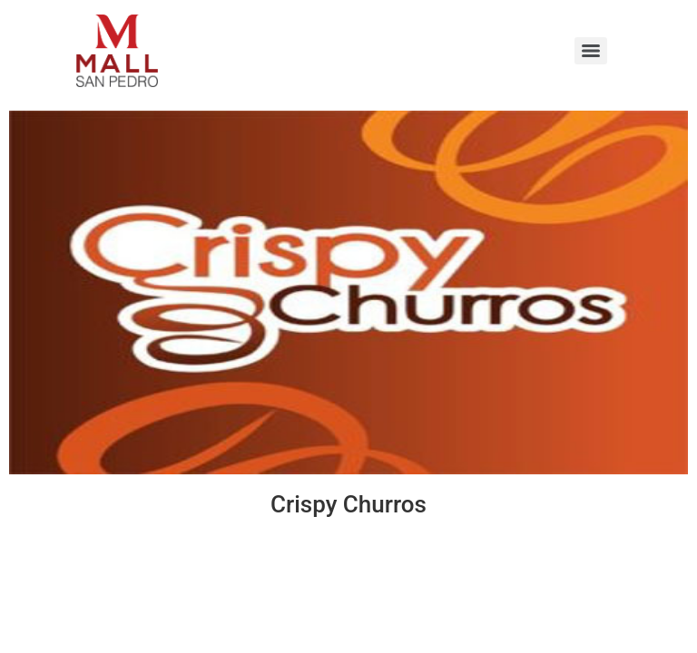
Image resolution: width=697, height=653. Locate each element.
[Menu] (590, 50)
